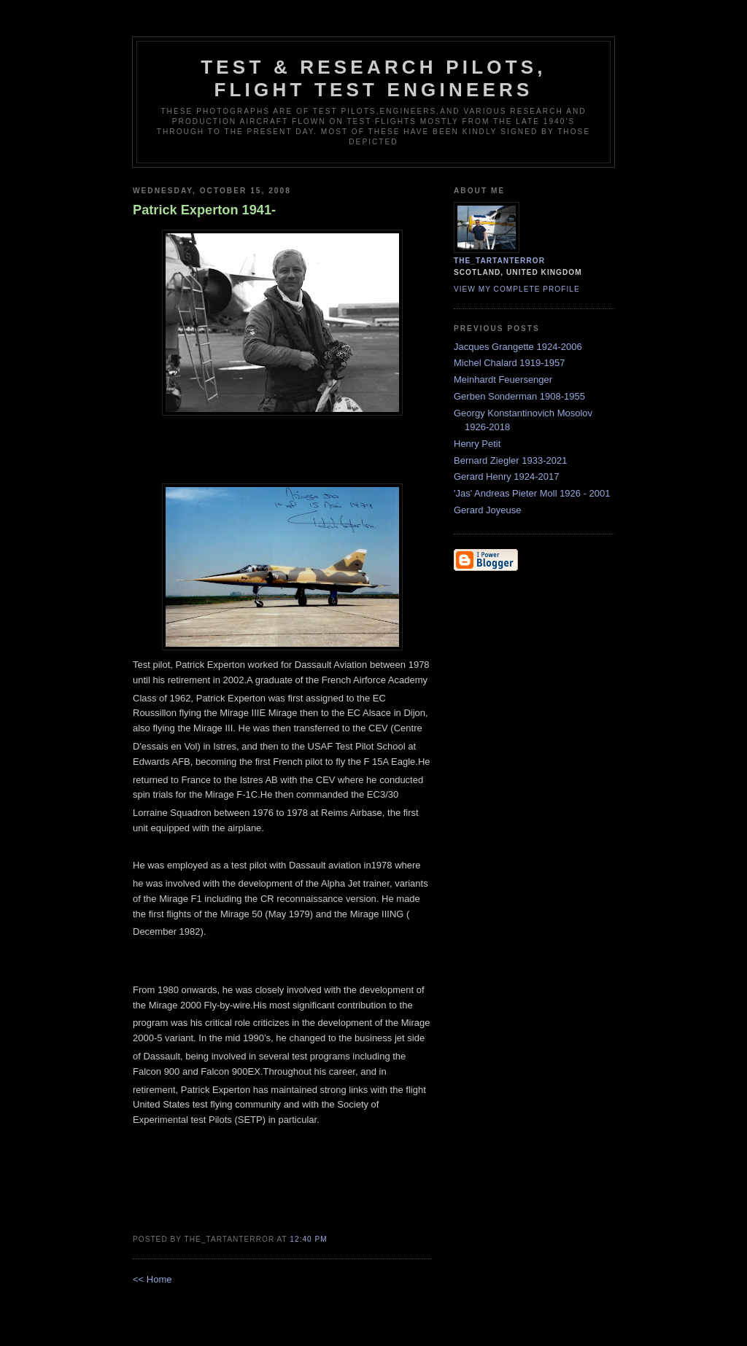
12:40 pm (308, 1239)
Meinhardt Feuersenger (503, 379)
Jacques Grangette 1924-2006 (518, 346)
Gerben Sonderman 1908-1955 (519, 396)
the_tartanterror (499, 261)
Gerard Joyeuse (488, 510)
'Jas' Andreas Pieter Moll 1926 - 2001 (532, 493)
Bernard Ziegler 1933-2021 (510, 460)
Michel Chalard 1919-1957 (509, 362)
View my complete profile (517, 289)
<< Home (152, 1279)
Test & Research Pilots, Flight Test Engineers (373, 78)
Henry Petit (477, 443)
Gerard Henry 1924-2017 (507, 476)
